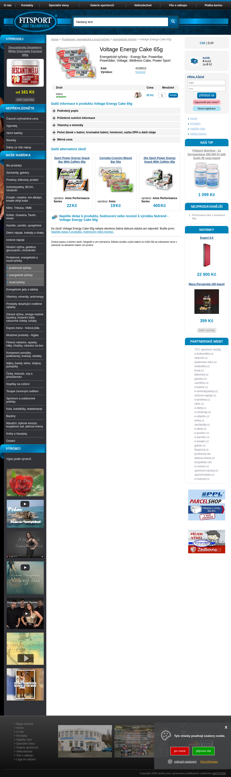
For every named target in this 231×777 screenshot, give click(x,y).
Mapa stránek (24, 724)
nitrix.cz (199, 403)
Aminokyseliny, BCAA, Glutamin (20, 188)
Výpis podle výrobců (18, 459)
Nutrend (140, 72)
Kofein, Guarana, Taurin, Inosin (21, 216)
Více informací (209, 761)
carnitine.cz (201, 383)
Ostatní (10, 441)
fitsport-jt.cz (201, 449)
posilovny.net (202, 453)
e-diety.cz (200, 408)
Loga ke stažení (26, 759)
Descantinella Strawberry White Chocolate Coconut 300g (25, 51)
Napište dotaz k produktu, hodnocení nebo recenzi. (82, 231)
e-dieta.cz (200, 428)
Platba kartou (213, 5)
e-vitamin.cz (201, 416)
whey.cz (199, 420)
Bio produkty (14, 165)
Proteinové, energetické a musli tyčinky (86, 39)
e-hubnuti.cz (201, 479)
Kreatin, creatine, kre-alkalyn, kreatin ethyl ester (24, 199)
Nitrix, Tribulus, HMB (18, 208)
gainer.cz (200, 445)
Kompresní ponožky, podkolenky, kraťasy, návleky (24, 354)
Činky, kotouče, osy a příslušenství (19, 375)
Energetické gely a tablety (22, 289)
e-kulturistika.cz (204, 353)
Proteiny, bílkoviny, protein (22, 180)
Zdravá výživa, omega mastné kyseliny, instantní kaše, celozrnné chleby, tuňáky (24, 317)
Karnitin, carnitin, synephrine (23, 225)
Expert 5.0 (206, 237)
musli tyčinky (17, 282)
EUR (211, 43)
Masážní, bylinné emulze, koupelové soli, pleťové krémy (24, 425)
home (193, 118)
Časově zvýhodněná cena (22, 118)
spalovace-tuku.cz (205, 362)
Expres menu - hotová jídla (22, 328)
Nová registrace (206, 108)
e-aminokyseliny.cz (206, 391)
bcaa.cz (199, 370)
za (204, 64)
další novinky (207, 330)
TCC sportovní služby (207, 349)
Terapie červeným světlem (22, 391)
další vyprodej (25, 99)
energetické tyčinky (125, 39)
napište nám (197, 128)
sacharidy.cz (202, 424)
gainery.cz (200, 378)
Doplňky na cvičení (18, 384)
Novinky (11, 140)
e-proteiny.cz (202, 399)
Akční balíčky (14, 133)
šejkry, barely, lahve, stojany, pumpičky (23, 365)
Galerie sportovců (102, 5)
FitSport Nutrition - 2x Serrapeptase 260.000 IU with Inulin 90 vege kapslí (206, 154)
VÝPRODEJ (14, 39)
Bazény (11, 416)
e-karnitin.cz (201, 437)
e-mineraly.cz (202, 412)
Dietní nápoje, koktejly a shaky (25, 232)
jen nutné (179, 751)
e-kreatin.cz (201, 441)
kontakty (195, 123)
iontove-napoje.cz (205, 395)
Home (55, 39)
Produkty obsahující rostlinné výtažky (24, 305)
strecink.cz (201, 358)
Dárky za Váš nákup (18, 147)
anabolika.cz (202, 366)
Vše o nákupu (178, 5)
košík (206, 58)
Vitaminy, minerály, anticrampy (25, 296)
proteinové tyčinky (20, 268)
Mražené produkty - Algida (22, 335)
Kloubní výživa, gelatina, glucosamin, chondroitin (21, 248)
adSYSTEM (218, 773)
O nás (8, 5)
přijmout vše (203, 751)
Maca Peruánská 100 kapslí (207, 284)
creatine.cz (201, 387)
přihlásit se (207, 95)
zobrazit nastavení (185, 761)
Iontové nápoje (15, 240)
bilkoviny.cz (201, 374)
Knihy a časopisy (16, 433)
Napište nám (24, 739)
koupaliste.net (203, 462)
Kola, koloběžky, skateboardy (24, 409)
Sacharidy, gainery (17, 172)
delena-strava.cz (204, 458)
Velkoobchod (143, 5)
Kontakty (27, 5)
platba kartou (198, 133)
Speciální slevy (59, 5)
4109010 (140, 68)
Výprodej (11, 125)
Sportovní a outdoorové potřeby (20, 400)
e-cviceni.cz (201, 466)
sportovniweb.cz (204, 474)
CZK (203, 43)
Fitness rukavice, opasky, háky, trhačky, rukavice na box (24, 344)
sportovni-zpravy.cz (206, 470)
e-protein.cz (201, 433)
